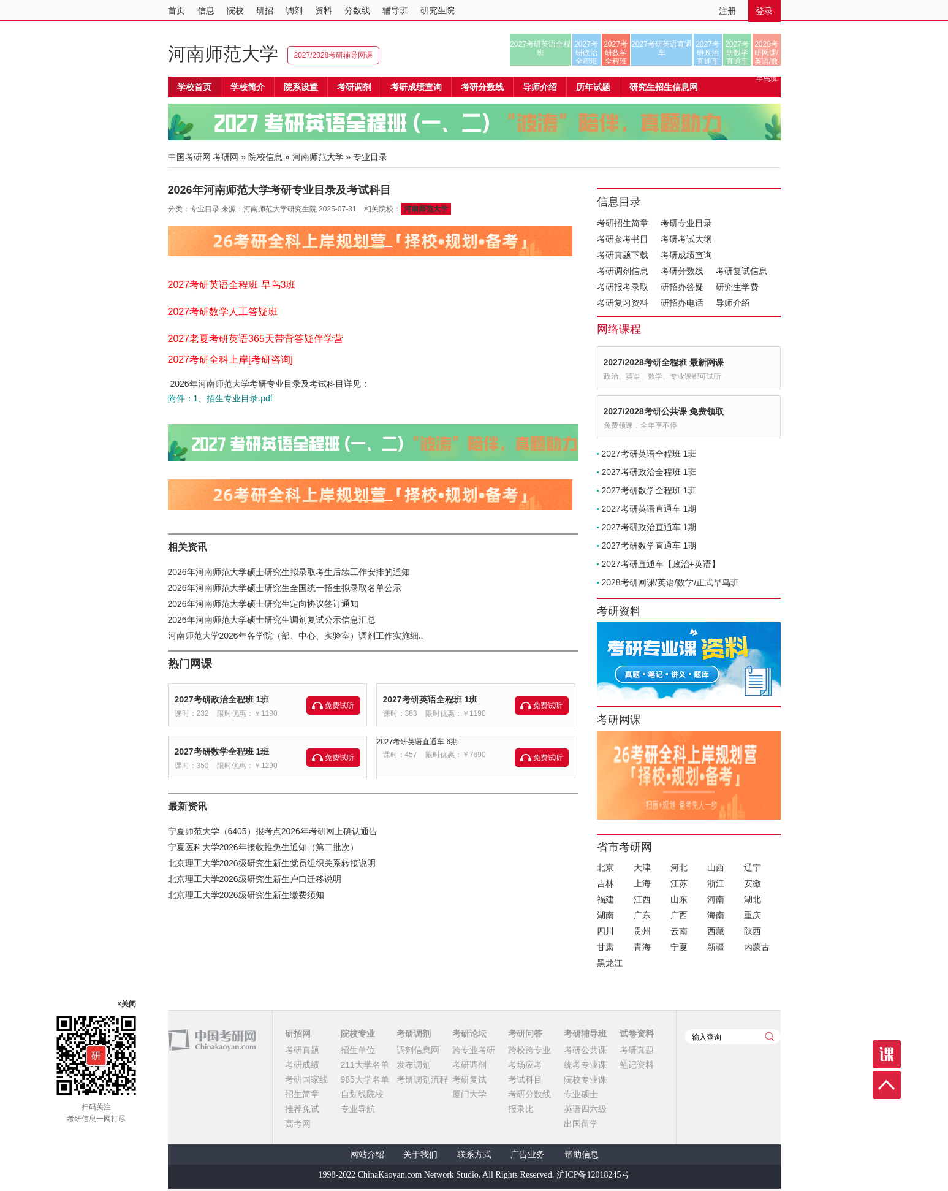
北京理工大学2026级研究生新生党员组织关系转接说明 (272, 863)
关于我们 (420, 1154)
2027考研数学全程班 (616, 53)
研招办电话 (682, 303)
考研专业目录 (686, 223)
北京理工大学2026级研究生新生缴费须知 (246, 895)
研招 (264, 10)
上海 (642, 883)
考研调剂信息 (622, 271)
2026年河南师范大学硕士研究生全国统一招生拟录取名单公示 (284, 588)
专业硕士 (581, 1094)
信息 (205, 10)
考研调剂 (354, 87)
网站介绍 (367, 1154)
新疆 (715, 947)
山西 (715, 867)
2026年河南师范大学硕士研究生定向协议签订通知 (263, 604)
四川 (605, 931)
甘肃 (605, 947)
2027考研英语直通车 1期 (649, 509)
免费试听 (339, 705)
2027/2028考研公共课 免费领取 (664, 411)
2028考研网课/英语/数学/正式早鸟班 (766, 53)
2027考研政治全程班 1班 (222, 699)
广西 (679, 915)
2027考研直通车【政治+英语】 (661, 564)
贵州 (642, 931)
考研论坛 (469, 1033)
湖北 (752, 899)
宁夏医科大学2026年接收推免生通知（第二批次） (263, 847)
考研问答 (525, 1033)
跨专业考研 (473, 1050)
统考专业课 (585, 1065)
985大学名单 (365, 1079)
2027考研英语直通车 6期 (417, 741)
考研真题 (302, 1050)
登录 (764, 11)
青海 (642, 947)
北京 (605, 867)
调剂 (294, 10)
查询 (769, 1036)
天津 (642, 867)
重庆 (752, 915)
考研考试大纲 (686, 239)
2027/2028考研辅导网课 (333, 55)
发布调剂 (413, 1065)
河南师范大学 (223, 54)
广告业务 (527, 1154)
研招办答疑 (682, 287)
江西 (642, 899)
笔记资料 (637, 1065)
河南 (715, 899)
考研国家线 (306, 1079)
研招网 (298, 1033)
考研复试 (469, 1079)
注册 (727, 11)
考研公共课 (585, 1050)
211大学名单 (365, 1065)
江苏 (679, 883)
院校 (235, 10)
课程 (887, 1054)
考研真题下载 (622, 255)
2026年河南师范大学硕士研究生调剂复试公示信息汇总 (272, 620)
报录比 (521, 1109)
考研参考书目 (622, 239)
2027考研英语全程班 (540, 48)
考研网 (225, 157)
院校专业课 (585, 1079)
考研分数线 (682, 271)
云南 (679, 931)
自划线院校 (362, 1094)
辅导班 (395, 10)
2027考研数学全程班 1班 (222, 751)
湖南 (605, 915)
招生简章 (302, 1094)
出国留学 (581, 1123)
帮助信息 (581, 1154)
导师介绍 (540, 87)
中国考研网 (212, 1040)
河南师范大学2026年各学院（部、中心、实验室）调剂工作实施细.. (295, 636)
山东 (679, 899)
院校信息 (265, 157)
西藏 (715, 931)
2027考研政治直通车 (707, 53)
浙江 (715, 883)
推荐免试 (302, 1109)
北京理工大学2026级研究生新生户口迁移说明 (254, 879)
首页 (176, 10)
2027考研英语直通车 (661, 48)
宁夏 (679, 947)
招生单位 (358, 1050)
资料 (323, 10)
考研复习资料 (622, 303)
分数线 (357, 10)
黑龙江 (610, 963)
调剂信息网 (417, 1050)
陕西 (752, 931)
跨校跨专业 (529, 1050)
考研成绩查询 (686, 255)
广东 (642, 915)
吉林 (605, 883)
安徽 (752, 883)
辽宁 (752, 867)
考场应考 (525, 1065)
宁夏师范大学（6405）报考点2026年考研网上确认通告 (272, 831)
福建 (605, 899)
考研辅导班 (585, 1033)
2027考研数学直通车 (737, 53)
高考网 (298, 1123)
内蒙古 (757, 947)
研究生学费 (737, 287)
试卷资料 (637, 1033)
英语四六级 (585, 1109)
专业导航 (358, 1109)
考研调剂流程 (422, 1079)
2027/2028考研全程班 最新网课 (664, 362)
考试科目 (525, 1079)
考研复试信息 (741, 271)
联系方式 (474, 1154)
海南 (715, 915)
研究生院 (437, 10)
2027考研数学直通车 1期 (649, 545)
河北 (679, 867)
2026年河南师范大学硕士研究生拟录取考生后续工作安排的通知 (289, 572)
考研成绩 (302, 1065)
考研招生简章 (622, 223)
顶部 (887, 1085)
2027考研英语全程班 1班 (430, 699)
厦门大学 (469, 1094)
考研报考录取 (622, 287)
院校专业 (358, 1033)
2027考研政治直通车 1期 (649, 527)
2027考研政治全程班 (586, 53)
